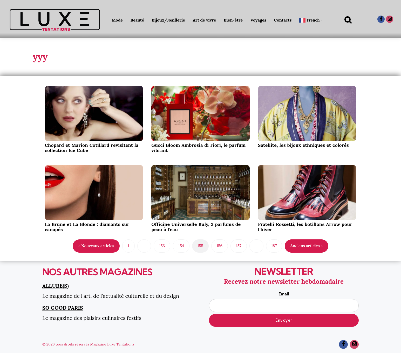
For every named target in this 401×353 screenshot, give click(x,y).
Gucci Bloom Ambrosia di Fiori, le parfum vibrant (198, 148)
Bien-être (233, 20)
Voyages (258, 20)
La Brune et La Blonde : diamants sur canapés (87, 227)
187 (274, 245)
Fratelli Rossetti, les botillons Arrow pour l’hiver (305, 227)
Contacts (283, 20)
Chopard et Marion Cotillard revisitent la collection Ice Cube (92, 148)
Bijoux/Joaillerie (168, 20)
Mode (117, 20)
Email (284, 301)
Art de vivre (204, 20)
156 (219, 245)
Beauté (137, 20)
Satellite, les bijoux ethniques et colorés (303, 145)
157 (238, 245)
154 (181, 245)
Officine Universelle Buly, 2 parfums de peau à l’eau (196, 227)
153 (162, 245)
